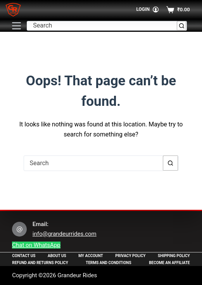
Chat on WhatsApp (36, 245)
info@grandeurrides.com (65, 233)
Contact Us (23, 256)
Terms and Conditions (108, 263)
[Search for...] (102, 26)
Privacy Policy (130, 256)
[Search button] (181, 26)
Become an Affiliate (169, 263)
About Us (57, 256)
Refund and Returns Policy (40, 263)
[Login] (147, 10)
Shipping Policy (174, 256)
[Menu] (16, 25)
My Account (90, 256)
